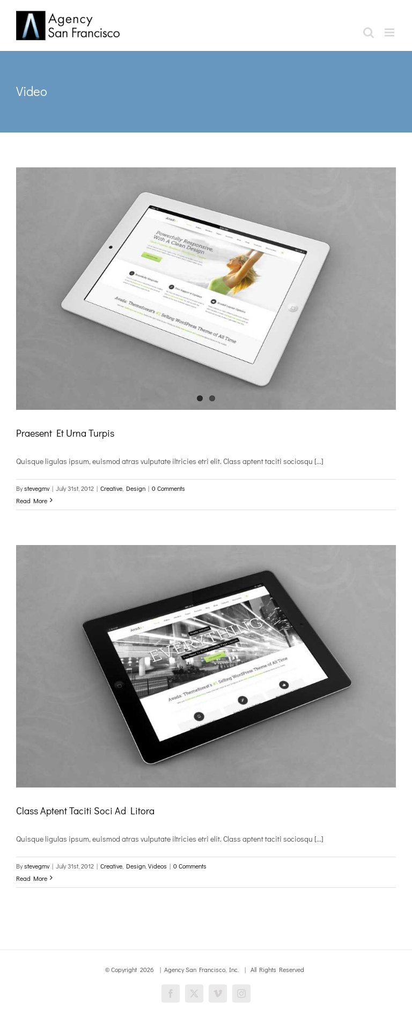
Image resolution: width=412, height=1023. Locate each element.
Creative (111, 488)
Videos (157, 866)
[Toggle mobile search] (368, 32)
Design (135, 488)
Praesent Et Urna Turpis (65, 432)
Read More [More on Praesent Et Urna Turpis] (31, 500)
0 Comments (168, 488)
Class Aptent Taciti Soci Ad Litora (85, 810)
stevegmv (36, 488)
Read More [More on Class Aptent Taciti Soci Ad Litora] (31, 878)
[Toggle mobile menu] (390, 32)
